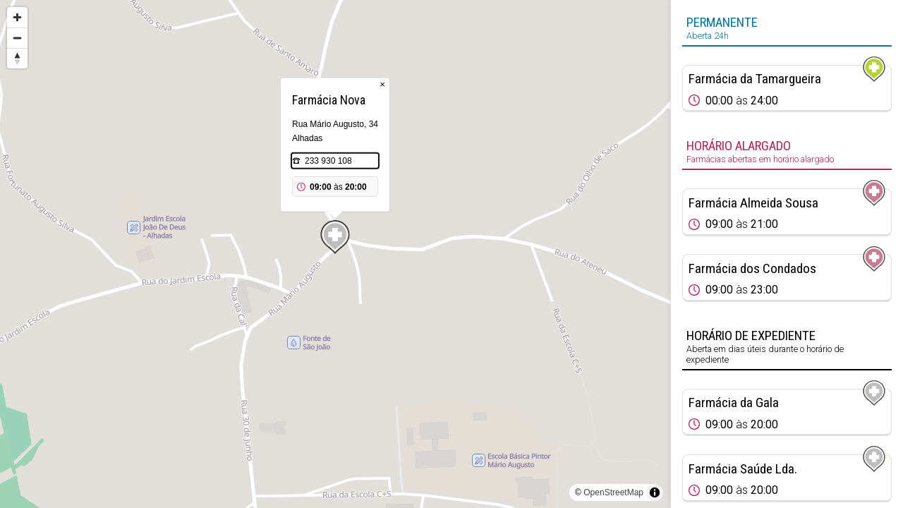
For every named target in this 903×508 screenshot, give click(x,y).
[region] (335, 254)
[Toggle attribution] (654, 492)
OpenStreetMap (613, 492)
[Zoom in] (17, 17)
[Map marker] (335, 237)
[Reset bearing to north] (17, 58)
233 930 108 (328, 161)
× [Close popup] (382, 84)
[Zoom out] (17, 38)
